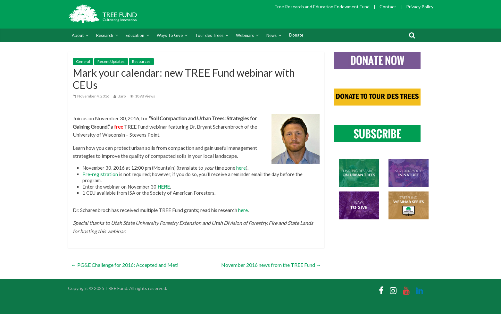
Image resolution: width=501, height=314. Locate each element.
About (78, 35)
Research (104, 35)
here (241, 168)
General (83, 61)
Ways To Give (170, 35)
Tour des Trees (209, 35)
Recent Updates (111, 61)
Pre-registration (100, 174)
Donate (296, 35)
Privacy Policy (419, 6)
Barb (122, 96)
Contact (388, 6)
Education (135, 35)
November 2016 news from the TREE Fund (271, 265)
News (271, 35)
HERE (163, 187)
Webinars (245, 35)
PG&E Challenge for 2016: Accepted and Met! (125, 265)
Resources (141, 61)
